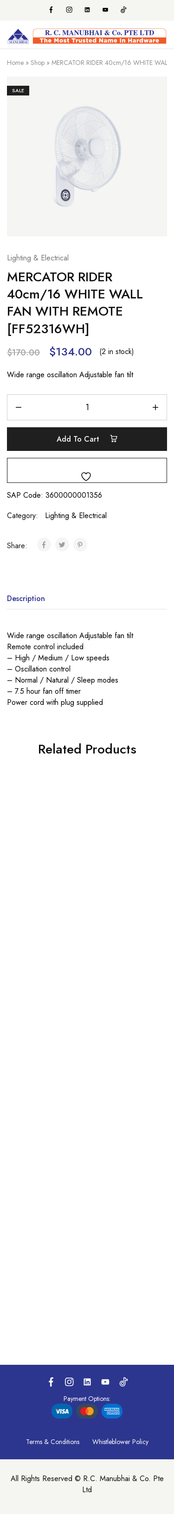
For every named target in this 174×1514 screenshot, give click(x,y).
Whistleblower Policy (120, 1441)
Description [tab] (26, 598)
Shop (38, 62)
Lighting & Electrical (38, 258)
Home (15, 62)
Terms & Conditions (52, 1441)
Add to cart (87, 438)
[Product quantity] (87, 407)
